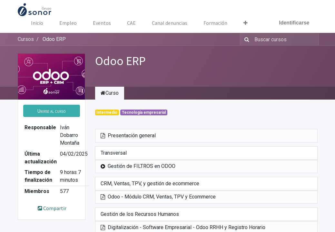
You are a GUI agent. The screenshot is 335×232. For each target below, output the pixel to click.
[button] (51, 111)
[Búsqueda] (245, 39)
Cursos (26, 39)
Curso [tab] (110, 93)
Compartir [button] (51, 208)
